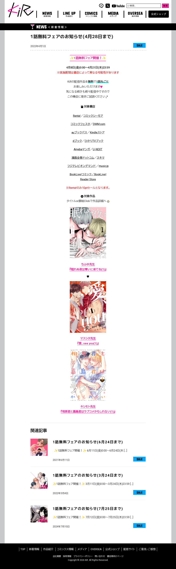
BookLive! (100, 174)
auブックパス (79, 132)
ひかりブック (94, 141)
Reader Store (88, 179)
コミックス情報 (65, 549)
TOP (22, 549)
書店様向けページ (115, 556)
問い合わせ (100, 556)
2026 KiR (84, 560)
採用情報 (67, 556)
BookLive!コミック (80, 174)
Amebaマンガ (82, 149)
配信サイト (129, 549)
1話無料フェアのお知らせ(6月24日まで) (88, 442)
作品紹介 (48, 549)
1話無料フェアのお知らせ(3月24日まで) (88, 475)
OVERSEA (96, 549)
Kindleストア (97, 132)
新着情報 (34, 549)
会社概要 (57, 556)
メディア (82, 549)
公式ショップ (112, 549)
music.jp (104, 166)
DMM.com (99, 124)
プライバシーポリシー (83, 556)
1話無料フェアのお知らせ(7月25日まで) (88, 509)
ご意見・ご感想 (147, 549)
